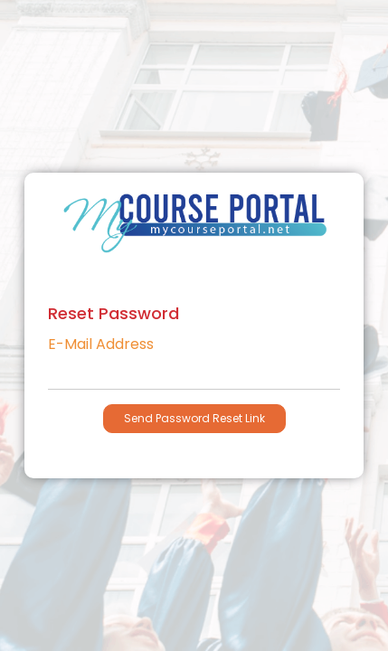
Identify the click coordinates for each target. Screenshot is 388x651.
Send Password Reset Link (194, 418)
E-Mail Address (101, 344)
